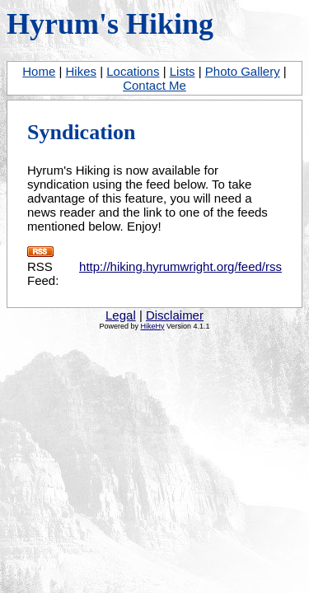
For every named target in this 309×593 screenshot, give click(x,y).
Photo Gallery (242, 71)
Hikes (81, 71)
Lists (182, 71)
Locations (132, 71)
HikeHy (152, 326)
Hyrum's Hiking (110, 23)
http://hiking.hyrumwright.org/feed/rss (180, 266)
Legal (120, 315)
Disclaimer (175, 315)
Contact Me (154, 85)
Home (38, 71)
